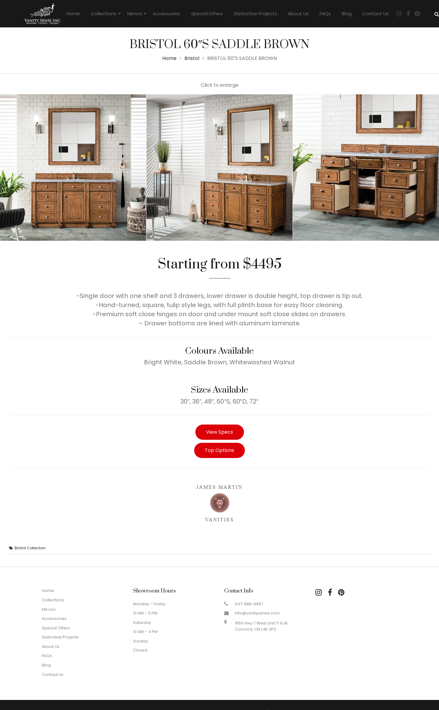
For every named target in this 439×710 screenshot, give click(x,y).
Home (73, 13)
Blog (347, 13)
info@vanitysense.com (257, 613)
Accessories (166, 13)
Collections (103, 13)
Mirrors (134, 13)
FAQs (325, 13)
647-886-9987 (249, 604)
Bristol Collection (30, 548)
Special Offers (207, 13)
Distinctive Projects (255, 13)
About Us (298, 13)
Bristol (191, 58)
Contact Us (375, 13)
